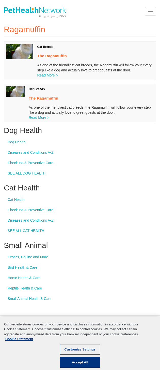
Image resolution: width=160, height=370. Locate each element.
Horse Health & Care (24, 278)
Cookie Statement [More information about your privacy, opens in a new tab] (19, 342)
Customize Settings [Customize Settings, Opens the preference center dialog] (80, 352)
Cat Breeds (45, 47)
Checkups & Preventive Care (30, 163)
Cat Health (16, 200)
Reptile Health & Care (25, 288)
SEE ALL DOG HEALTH (26, 173)
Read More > (47, 75)
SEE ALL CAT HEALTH (26, 231)
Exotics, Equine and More (28, 257)
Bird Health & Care (22, 267)
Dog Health (16, 142)
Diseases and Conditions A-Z (31, 152)
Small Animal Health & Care (30, 299)
